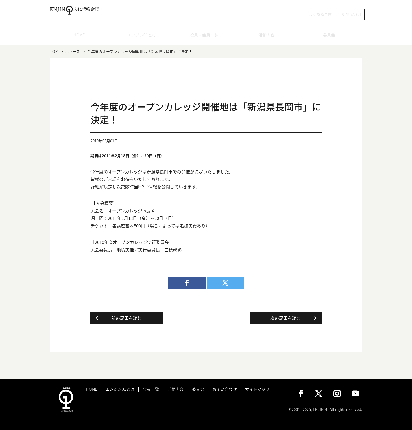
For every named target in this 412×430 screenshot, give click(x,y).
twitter (225, 283)
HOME (81, 36)
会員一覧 (151, 389)
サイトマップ (257, 389)
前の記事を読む (126, 318)
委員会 (330, 36)
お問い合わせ (339, 14)
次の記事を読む (285, 318)
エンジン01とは (143, 36)
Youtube (355, 394)
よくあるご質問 (288, 14)
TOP (54, 51)
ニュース (72, 51)
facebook (187, 283)
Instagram (337, 394)
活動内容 (268, 36)
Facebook (301, 394)
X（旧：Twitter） (319, 394)
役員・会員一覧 (206, 36)
